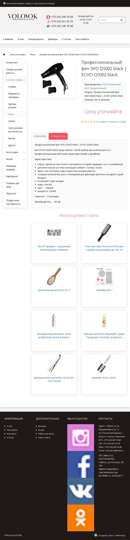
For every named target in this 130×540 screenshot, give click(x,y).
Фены (32, 54)
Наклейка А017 (104, 290)
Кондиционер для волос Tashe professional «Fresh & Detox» (54, 335)
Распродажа (36, 39)
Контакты (12, 433)
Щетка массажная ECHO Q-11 (54, 290)
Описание (40, 136)
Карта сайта (44, 437)
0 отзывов (101, 121)
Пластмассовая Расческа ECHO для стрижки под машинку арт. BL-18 (104, 248)
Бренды (53, 39)
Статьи (66, 39)
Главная (8, 39)
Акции (41, 429)
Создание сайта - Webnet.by (111, 535)
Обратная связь (46, 433)
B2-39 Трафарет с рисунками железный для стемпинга (54, 248)
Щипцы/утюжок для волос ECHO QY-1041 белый (54, 379)
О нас (20, 39)
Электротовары (18, 54)
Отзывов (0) (58, 136)
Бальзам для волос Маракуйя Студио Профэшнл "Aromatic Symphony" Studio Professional (104, 335)
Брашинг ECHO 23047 (104, 377)
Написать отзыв (117, 121)
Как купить (82, 39)
